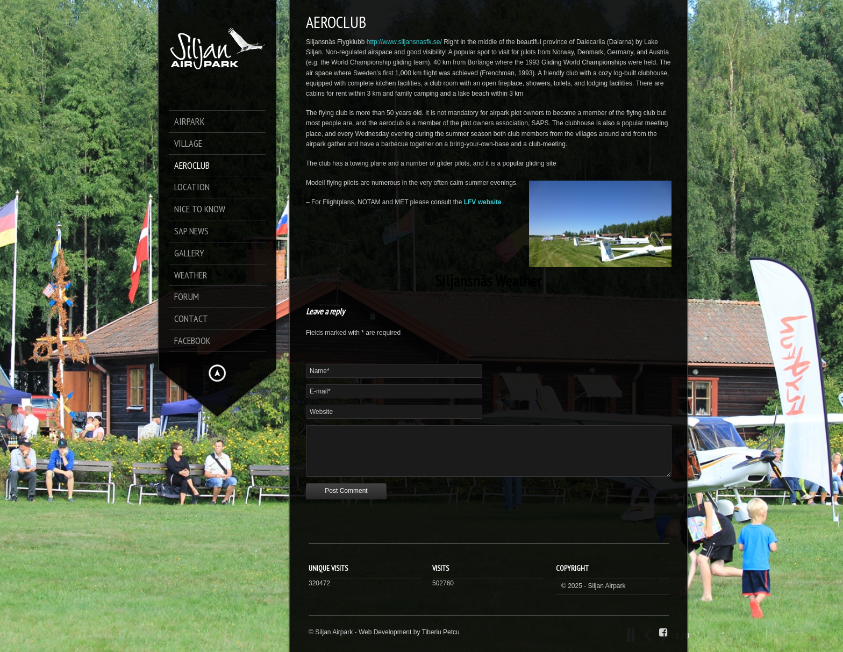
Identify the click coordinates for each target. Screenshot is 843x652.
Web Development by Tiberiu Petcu (409, 632)
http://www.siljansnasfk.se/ (404, 42)
